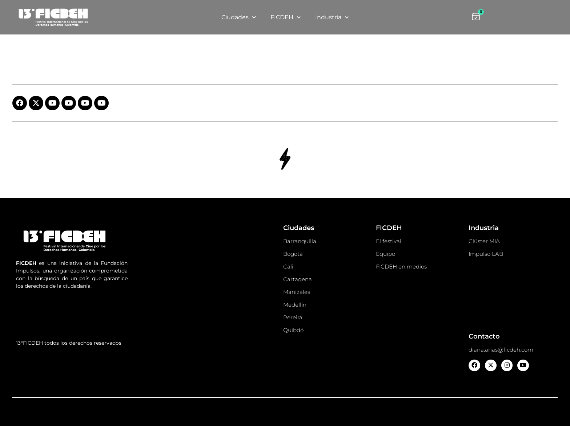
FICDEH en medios (401, 266)
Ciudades (238, 17)
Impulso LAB (486, 253)
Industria (332, 17)
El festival (388, 241)
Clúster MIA (484, 241)
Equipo (385, 253)
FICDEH (285, 17)
